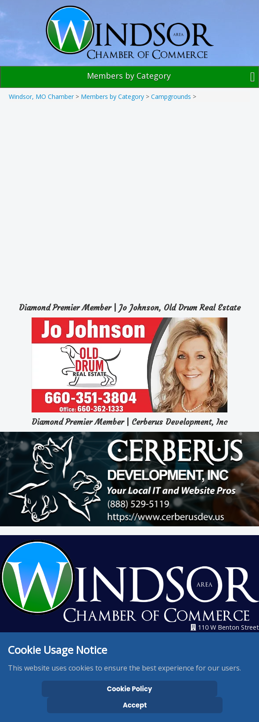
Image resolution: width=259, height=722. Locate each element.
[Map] (129, 199)
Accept (135, 705)
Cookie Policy (129, 688)
